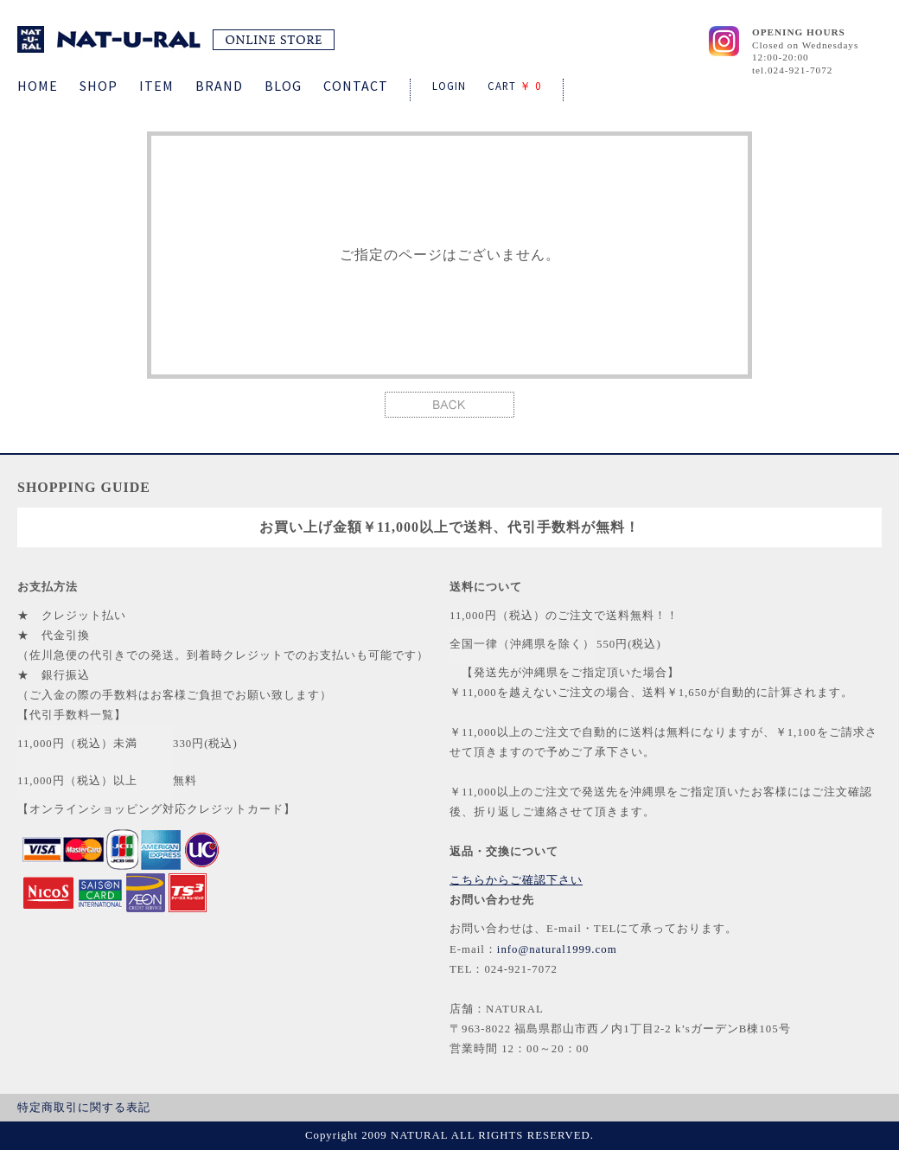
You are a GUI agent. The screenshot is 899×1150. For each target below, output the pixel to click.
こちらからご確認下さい (516, 880)
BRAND (219, 85)
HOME (37, 85)
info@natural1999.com (557, 949)
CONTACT (355, 85)
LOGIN (449, 86)
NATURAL (176, 39)
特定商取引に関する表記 (83, 1108)
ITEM (156, 85)
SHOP (99, 85)
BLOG (283, 85)
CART (514, 86)
